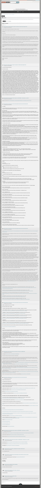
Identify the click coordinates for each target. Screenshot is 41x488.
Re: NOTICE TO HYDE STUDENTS (13, 464)
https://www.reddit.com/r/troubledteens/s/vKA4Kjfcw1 (11, 391)
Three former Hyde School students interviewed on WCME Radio (16, 351)
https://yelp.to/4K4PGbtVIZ (11, 426)
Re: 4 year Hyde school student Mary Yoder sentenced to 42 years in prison (18, 454)
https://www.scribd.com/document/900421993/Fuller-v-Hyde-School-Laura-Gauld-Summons (13, 313)
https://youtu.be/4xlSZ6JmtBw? (6, 421)
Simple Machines (10, 486)
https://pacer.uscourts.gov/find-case (19, 399)
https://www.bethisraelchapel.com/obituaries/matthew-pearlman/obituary (16, 436)
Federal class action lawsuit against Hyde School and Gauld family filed (17, 377)
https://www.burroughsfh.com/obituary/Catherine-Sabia (17, 434)
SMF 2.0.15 (3, 486)
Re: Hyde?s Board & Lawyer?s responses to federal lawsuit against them (17, 26)
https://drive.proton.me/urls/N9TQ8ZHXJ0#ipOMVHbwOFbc (18, 389)
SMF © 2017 (6, 486)
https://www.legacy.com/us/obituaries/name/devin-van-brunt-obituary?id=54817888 (17, 443)
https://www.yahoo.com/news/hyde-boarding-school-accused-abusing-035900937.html (12, 409)
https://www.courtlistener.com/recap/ (33, 405)
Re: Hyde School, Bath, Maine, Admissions (14, 470)
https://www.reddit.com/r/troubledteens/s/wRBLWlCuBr (9, 326)
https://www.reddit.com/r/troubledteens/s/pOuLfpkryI (15, 415)
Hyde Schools (5, 26)
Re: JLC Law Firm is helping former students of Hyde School (17, 448)
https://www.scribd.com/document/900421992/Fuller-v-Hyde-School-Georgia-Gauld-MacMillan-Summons (15, 323)
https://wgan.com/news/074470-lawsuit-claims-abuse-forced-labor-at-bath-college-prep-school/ (13, 296)
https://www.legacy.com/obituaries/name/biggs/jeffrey (12, 445)
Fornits (20, 6)
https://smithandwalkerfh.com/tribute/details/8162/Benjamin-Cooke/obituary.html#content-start (19, 100)
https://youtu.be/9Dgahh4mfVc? (6, 424)
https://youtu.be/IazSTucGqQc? (8, 419)
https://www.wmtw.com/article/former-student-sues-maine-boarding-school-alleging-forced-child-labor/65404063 (16, 299)
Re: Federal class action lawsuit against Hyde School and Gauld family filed (18, 228)
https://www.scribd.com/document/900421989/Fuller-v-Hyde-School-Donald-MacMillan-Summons (14, 318)
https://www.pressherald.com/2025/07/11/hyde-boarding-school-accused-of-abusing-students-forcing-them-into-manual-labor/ (17, 411)
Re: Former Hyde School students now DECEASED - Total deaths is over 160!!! (18, 430)
